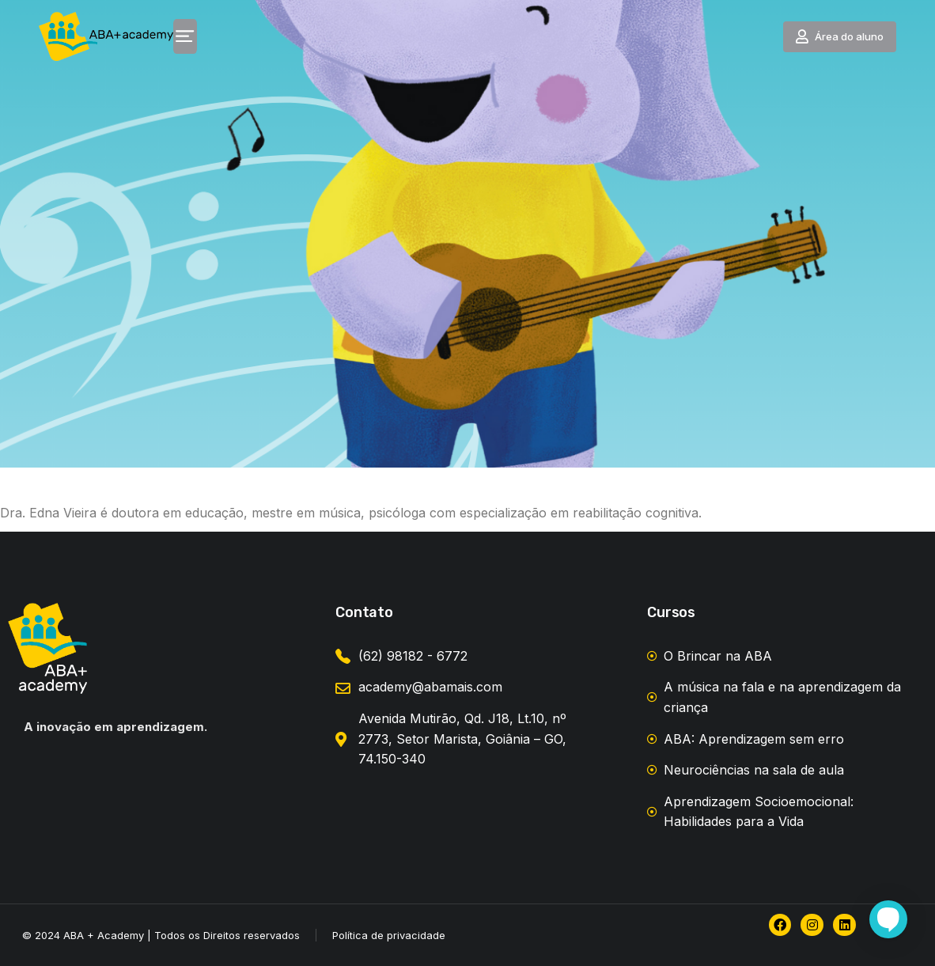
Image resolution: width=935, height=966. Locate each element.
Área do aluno (855, 39)
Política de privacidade (388, 935)
